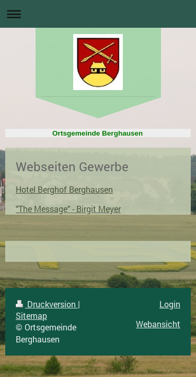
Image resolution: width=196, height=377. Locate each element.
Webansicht (158, 323)
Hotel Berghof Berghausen (64, 189)
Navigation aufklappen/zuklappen (98, 14)
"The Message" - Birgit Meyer (68, 208)
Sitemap (31, 315)
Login (169, 303)
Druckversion (47, 303)
